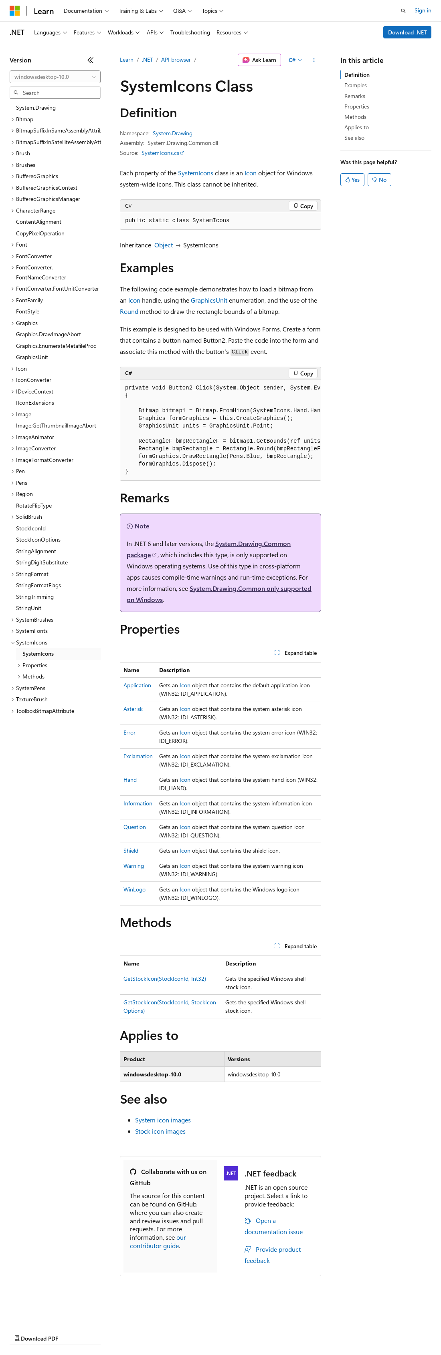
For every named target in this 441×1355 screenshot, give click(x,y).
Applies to (356, 127)
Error (129, 732)
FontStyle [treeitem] (27, 311)
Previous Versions (72, 1331)
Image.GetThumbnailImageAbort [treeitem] (56, 425)
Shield (130, 850)
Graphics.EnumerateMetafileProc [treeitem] (56, 345)
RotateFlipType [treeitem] (34, 505)
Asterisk (133, 709)
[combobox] (55, 76)
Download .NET (407, 32)
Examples (355, 85)
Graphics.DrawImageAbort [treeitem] (48, 334)
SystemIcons (195, 173)
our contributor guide (158, 1241)
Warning (133, 865)
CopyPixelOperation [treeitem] (40, 233)
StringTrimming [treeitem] (35, 596)
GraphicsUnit (209, 300)
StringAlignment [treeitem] (36, 551)
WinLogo (134, 889)
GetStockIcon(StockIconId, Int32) (164, 978)
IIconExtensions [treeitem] (35, 402)
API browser (176, 59)
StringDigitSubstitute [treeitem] (42, 562)
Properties (356, 106)
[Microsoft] (15, 11)
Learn (127, 59)
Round (129, 311)
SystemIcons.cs (160, 153)
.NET (147, 59)
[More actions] (314, 60)
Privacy (175, 1331)
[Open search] (403, 11)
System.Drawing (172, 133)
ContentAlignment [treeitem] (38, 221)
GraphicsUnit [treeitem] (32, 357)
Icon (251, 173)
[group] (220, 430)
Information (137, 803)
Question (134, 827)
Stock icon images (160, 1131)
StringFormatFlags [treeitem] (38, 585)
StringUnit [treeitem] (28, 608)
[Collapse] (91, 60)
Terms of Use (293, 1331)
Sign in (423, 10)
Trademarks (332, 1331)
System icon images (163, 1120)
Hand (130, 779)
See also (354, 137)
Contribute (143, 1331)
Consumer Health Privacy (230, 1331)
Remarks (354, 96)
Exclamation (138, 756)
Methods (355, 116)
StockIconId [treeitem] (31, 528)
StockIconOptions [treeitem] (38, 539)
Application (137, 685)
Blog (109, 1331)
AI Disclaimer (26, 1331)
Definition (357, 74)
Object (163, 245)
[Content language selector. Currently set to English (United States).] (46, 1311)
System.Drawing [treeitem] (36, 107)
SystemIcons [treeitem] (38, 653)
